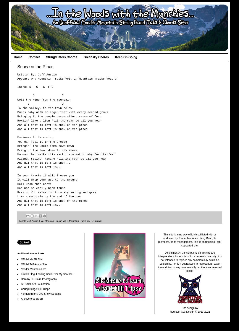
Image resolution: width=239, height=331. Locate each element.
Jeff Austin (32, 221)
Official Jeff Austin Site (34, 264)
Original (98, 221)
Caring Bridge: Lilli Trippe (35, 289)
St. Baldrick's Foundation (35, 284)
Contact (34, 57)
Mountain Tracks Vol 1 (56, 221)
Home (18, 57)
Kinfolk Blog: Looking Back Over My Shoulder (47, 274)
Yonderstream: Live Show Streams (41, 293)
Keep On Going (126, 57)
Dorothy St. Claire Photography (39, 279)
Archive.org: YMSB (32, 298)
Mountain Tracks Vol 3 (80, 221)
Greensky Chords (96, 57)
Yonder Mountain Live (33, 269)
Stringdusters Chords (61, 57)
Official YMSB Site (31, 259)
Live (41, 221)
